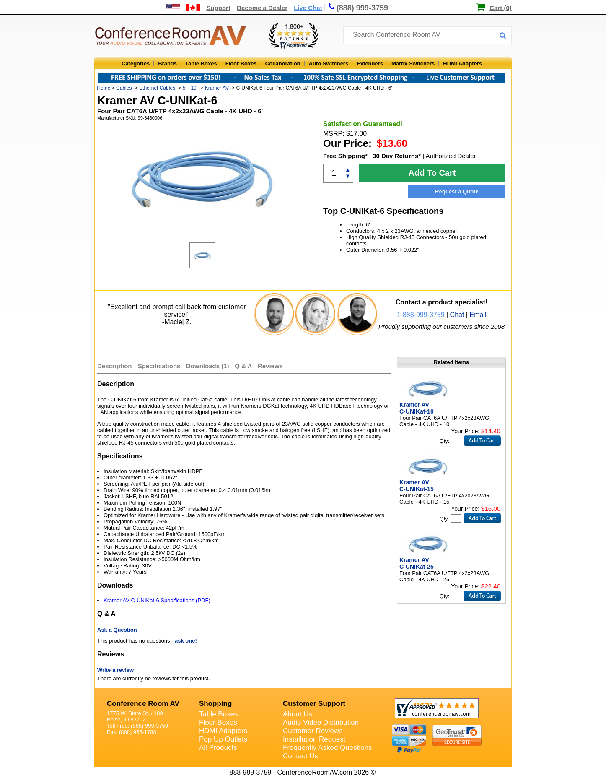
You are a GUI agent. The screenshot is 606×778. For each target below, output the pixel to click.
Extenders (370, 63)
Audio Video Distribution (321, 722)
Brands (167, 63)
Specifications (159, 365)
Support (218, 7)
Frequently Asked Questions (327, 748)
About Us (297, 714)
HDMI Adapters (462, 63)
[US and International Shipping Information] (183, 7)
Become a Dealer (262, 7)
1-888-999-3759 (421, 314)
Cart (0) (500, 7)
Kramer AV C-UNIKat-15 (416, 485)
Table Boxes (201, 63)
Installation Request (314, 739)
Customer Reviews (313, 731)
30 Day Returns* (397, 155)
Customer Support (314, 704)
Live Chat (308, 7)
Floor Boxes (241, 63)
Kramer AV (217, 88)
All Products (218, 748)
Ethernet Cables (157, 88)
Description (114, 365)
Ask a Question (117, 630)
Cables (124, 88)
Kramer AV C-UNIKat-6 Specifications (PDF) (157, 600)
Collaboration (282, 63)
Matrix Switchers (413, 63)
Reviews (270, 365)
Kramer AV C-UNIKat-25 (416, 563)
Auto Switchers (329, 63)
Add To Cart (432, 172)
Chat (457, 314)
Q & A (244, 365)
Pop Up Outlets (223, 739)
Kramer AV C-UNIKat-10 (416, 408)
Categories (136, 63)
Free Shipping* (345, 155)
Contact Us (300, 756)
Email (477, 314)
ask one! (186, 640)
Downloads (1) (207, 365)
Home (103, 88)
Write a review (115, 670)
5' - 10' (190, 88)
